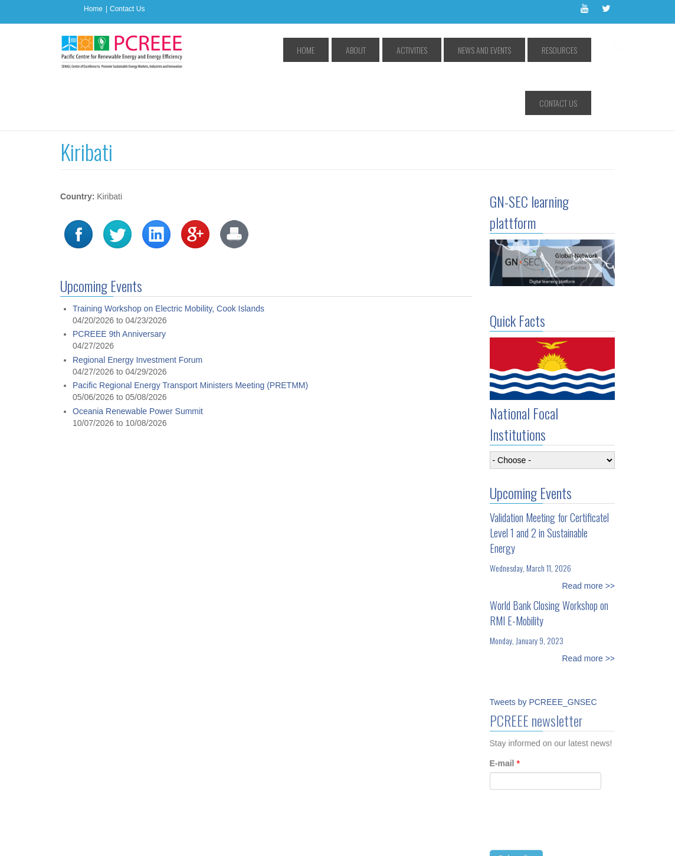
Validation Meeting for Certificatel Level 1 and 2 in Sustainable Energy (549, 480)
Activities (389, 50)
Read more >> (588, 532)
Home (93, 9)
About (347, 50)
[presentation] (579, 777)
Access (180, 838)
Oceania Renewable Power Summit (138, 358)
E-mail (505, 713)
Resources (509, 50)
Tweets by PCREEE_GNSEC (543, 649)
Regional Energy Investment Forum (137, 306)
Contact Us (127, 9)
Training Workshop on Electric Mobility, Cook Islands (168, 255)
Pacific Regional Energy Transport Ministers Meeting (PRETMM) (190, 332)
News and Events (448, 50)
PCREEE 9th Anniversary (119, 281)
